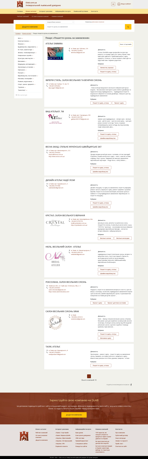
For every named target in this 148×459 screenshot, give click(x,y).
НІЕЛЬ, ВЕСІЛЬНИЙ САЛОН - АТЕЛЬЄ (63, 246)
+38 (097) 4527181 (77, 117)
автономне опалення (98, 22)
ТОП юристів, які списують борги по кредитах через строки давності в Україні (103, 435)
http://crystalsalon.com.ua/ (79, 225)
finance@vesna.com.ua (56, 154)
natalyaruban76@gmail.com (57, 354)
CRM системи (80, 438)
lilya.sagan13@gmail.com (56, 88)
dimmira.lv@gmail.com (78, 52)
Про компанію (120, 433)
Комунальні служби (24, 55)
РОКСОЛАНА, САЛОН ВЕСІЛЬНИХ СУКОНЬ (66, 282)
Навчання (21, 70)
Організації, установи (25, 67)
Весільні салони (105, 238)
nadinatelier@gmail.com (56, 188)
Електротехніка (23, 41)
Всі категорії (21, 95)
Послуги (20, 73)
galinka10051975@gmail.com (80, 119)
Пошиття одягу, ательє (108, 72)
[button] (124, 4)
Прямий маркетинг (82, 441)
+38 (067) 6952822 (54, 86)
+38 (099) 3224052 (77, 50)
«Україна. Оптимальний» (63, 441)
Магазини (21, 61)
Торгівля (21, 87)
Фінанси (21, 44)
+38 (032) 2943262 (54, 152)
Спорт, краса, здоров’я (26, 84)
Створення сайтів (81, 443)
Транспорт (21, 90)
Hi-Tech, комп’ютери (25, 50)
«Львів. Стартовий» (62, 433)
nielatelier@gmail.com (77, 254)
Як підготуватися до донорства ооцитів (102, 442)
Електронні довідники (83, 435)
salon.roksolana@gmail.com (57, 290)
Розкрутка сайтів (81, 446)
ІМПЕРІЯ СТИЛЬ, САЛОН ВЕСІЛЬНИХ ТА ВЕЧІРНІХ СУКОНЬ (74, 80)
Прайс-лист (119, 443)
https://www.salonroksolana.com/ (59, 292)
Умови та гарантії (121, 441)
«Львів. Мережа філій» (62, 435)
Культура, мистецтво (25, 58)
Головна (20, 11)
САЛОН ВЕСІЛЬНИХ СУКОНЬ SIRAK (62, 311)
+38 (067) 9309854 (54, 352)
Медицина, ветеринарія (26, 64)
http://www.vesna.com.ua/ (57, 156)
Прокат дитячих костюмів (117, 303)
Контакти (94, 11)
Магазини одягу (105, 338)
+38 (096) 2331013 (77, 317)
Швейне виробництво (108, 138)
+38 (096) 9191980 (54, 186)
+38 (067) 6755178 (77, 221)
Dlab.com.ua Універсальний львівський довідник (43, 4)
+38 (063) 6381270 (77, 252)
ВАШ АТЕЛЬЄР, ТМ (55, 111)
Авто (19, 38)
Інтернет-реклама (45, 11)
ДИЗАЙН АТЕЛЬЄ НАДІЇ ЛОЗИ (60, 180)
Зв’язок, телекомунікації (26, 52)
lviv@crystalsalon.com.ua (78, 223)
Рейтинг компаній (23, 16)
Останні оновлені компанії (40, 16)
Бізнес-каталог (31, 11)
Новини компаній (57, 16)
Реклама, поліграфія (25, 78)
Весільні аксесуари (122, 238)
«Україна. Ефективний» (63, 438)
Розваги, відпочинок (25, 81)
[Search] (85, 27)
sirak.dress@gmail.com (78, 319)
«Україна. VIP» (60, 443)
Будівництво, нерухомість (27, 47)
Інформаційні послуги (63, 11)
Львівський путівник (81, 11)
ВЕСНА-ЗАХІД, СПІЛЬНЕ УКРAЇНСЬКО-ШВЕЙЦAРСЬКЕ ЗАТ (74, 146)
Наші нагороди (120, 438)
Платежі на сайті (121, 446)
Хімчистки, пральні (106, 67)
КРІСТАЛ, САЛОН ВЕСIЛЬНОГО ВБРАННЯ (65, 215)
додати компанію (74, 415)
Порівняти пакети (61, 446)
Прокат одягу (119, 103)
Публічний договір (121, 435)
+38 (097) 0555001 (54, 288)
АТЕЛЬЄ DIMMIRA (54, 43)
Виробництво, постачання (27, 76)
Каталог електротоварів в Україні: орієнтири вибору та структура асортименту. (104, 449)
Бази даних (79, 433)
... (121, 60)
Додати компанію (30, 27)
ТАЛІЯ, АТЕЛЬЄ (53, 346)
